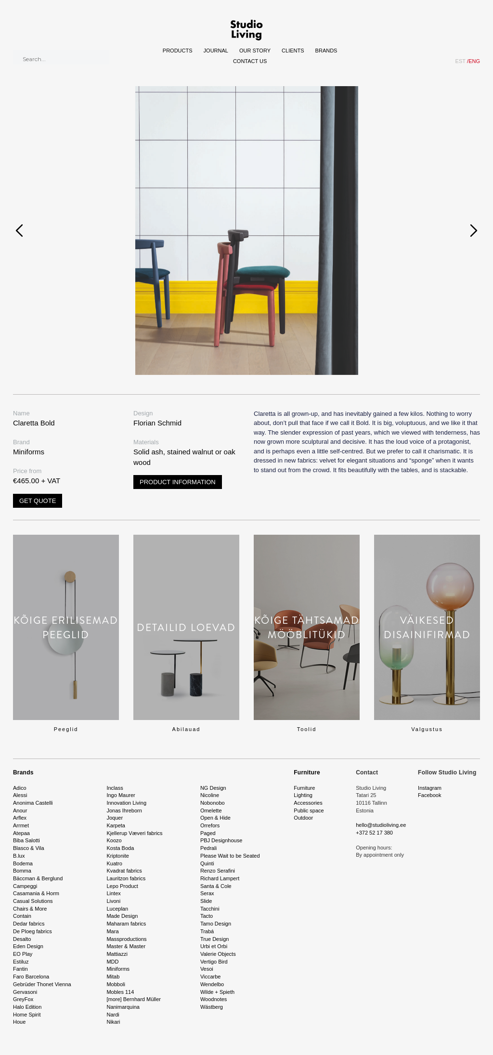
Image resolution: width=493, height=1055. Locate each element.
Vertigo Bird (214, 962)
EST (460, 61)
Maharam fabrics (126, 923)
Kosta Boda (120, 848)
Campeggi (25, 886)
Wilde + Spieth (217, 992)
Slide (206, 901)
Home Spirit (26, 1014)
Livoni (113, 901)
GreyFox (23, 999)
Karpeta (115, 825)
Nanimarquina (122, 1007)
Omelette (211, 810)
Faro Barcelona (31, 976)
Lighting (303, 795)
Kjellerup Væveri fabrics (134, 833)
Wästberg (211, 1007)
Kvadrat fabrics (124, 871)
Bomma (22, 871)
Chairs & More (30, 909)
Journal (216, 50)
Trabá (207, 931)
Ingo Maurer (120, 795)
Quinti (207, 863)
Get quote (37, 500)
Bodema (23, 863)
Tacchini (210, 909)
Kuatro (114, 863)
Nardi (112, 1014)
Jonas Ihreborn (124, 810)
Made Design (122, 916)
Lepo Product (122, 886)
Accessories (308, 803)
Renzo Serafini (217, 871)
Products (178, 50)
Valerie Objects (218, 954)
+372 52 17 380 (374, 833)
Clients (293, 50)
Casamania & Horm (36, 893)
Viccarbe (210, 976)
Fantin (20, 969)
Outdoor (303, 818)
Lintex (113, 893)
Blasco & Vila (28, 848)
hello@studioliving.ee (381, 825)
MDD (112, 962)
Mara (112, 931)
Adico (19, 788)
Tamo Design (215, 923)
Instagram (429, 788)
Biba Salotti (26, 840)
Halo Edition (27, 1007)
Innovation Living (126, 803)
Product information (178, 482)
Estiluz (20, 962)
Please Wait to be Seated (230, 856)
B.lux (19, 856)
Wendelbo (212, 984)
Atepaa (21, 833)
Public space (309, 810)
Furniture (307, 772)
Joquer (114, 818)
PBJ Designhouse (221, 840)
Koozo (113, 840)
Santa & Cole (216, 886)
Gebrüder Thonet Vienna (42, 984)
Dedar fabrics (28, 923)
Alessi (20, 795)
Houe (19, 1022)
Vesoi (206, 969)
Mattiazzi (116, 954)
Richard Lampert (219, 878)
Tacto (206, 916)
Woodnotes (213, 999)
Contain (22, 916)
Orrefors (210, 825)
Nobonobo (212, 803)
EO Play (22, 954)
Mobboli (115, 984)
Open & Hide (215, 818)
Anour (20, 810)
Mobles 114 (120, 992)
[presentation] (19, 230)
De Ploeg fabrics (32, 931)
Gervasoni (25, 992)
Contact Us (250, 61)
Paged (208, 833)
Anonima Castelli (33, 803)
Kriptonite (117, 856)
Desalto (22, 939)
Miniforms (118, 969)
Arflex (19, 818)
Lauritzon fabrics (125, 878)
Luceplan (117, 909)
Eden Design (28, 946)
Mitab (112, 976)
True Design (214, 939)
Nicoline (209, 795)
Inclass (114, 788)
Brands (326, 50)
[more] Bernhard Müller (133, 999)
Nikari (113, 1022)
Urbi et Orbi (213, 946)
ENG (473, 61)
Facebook (429, 795)
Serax (207, 893)
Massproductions (126, 939)
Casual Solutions (33, 901)
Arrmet (21, 825)
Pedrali (208, 848)
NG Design (213, 788)
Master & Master (125, 946)
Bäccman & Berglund (38, 878)
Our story (255, 50)
